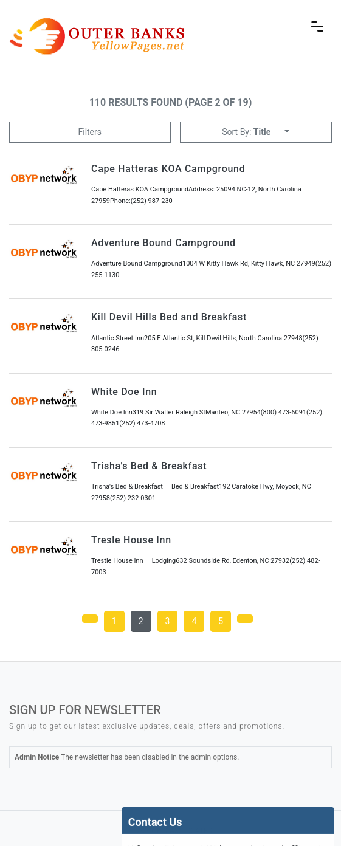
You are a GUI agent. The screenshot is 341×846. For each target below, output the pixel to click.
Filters (90, 132)
